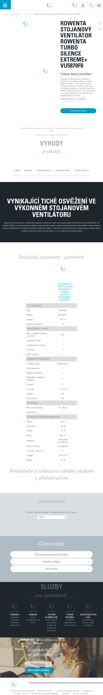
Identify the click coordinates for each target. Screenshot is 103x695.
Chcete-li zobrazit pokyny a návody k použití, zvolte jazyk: (51, 512)
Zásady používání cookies (68, 691)
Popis (17, 170)
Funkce (28, 170)
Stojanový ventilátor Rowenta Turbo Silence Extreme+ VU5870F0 (65, 292)
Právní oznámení (80, 694)
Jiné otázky (51, 568)
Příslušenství (43, 170)
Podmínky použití (45, 691)
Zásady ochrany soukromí (22, 691)
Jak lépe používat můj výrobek (51, 554)
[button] (83, 5)
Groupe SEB (88, 691)
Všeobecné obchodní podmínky (45, 694)
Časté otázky (81, 170)
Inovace (65, 694)
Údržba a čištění (51, 561)
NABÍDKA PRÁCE (21, 694)
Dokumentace (63, 170)
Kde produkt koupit (78, 111)
